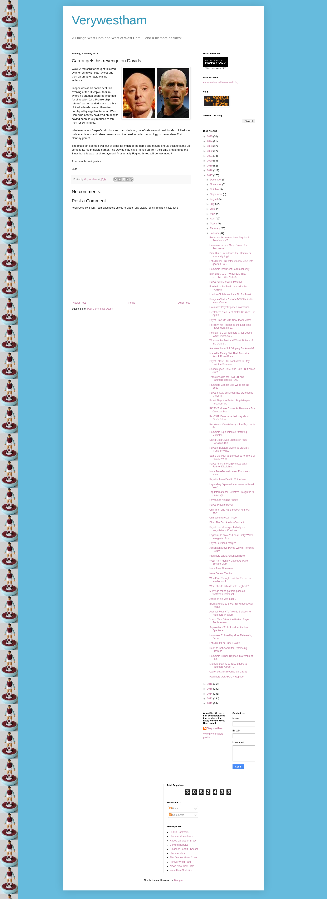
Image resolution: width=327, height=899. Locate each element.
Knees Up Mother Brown (183, 840)
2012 (210, 703)
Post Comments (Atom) (100, 308)
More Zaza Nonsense (221, 568)
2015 (210, 688)
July (212, 204)
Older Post (184, 302)
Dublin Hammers (179, 832)
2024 (210, 141)
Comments (176, 815)
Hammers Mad (178, 853)
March (214, 223)
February (215, 228)
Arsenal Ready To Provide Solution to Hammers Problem (230, 613)
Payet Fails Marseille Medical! (226, 281)
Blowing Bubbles (179, 844)
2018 (210, 170)
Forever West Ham (180, 861)
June (213, 208)
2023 (210, 146)
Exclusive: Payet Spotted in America (229, 307)
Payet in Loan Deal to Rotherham (227, 479)
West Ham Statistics (181, 870)
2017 (210, 175)
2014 (210, 693)
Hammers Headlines (181, 836)
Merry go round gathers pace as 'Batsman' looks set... (227, 592)
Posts (174, 808)
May (212, 213)
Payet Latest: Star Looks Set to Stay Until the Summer (229, 363)
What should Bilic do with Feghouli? (229, 586)
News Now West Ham (182, 866)
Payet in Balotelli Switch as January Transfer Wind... (229, 449)
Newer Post (79, 302)
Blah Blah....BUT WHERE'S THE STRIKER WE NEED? (227, 275)
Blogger (178, 880)
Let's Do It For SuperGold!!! (224, 643)
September (216, 194)
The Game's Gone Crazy (183, 857)
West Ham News (213, 68)
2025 (210, 136)
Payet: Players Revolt (221, 504)
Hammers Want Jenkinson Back (227, 555)
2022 (210, 151)
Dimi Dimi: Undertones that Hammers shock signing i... (230, 255)
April (213, 218)
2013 (210, 698)
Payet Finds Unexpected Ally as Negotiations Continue (227, 529)
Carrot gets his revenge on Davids (228, 671)
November (216, 184)
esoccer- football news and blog (220, 82)
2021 (210, 155)
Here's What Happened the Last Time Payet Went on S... (230, 326)
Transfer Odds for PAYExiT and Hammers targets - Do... (226, 378)
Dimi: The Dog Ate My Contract (226, 522)
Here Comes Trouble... (222, 573)
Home (131, 302)
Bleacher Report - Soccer (184, 849)
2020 (210, 160)
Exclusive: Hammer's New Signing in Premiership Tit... (229, 239)
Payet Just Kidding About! (223, 499)
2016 (210, 683)
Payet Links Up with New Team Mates (230, 320)
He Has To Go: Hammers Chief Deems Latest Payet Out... (231, 334)
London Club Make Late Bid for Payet (230, 294)
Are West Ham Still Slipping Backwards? (231, 348)
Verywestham (109, 20)
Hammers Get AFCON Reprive (226, 676)
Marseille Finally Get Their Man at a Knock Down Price (229, 355)
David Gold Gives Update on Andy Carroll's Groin (228, 441)
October (215, 189)
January (215, 233)
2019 (210, 165)
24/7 (223, 68)
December (216, 179)
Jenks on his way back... (222, 598)
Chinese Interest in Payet (223, 517)
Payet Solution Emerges (222, 543)
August (214, 199)
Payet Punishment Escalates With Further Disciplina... (228, 465)
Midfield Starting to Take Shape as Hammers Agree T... (228, 665)
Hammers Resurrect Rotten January (229, 269)
